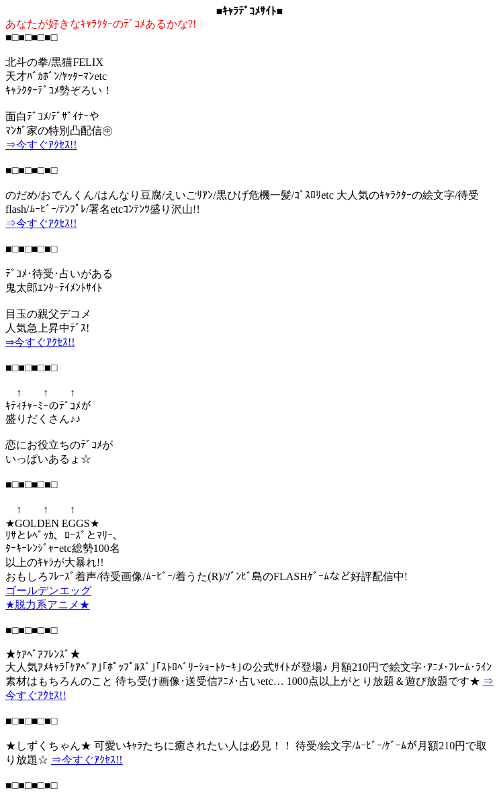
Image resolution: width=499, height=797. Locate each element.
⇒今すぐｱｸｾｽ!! (41, 144)
